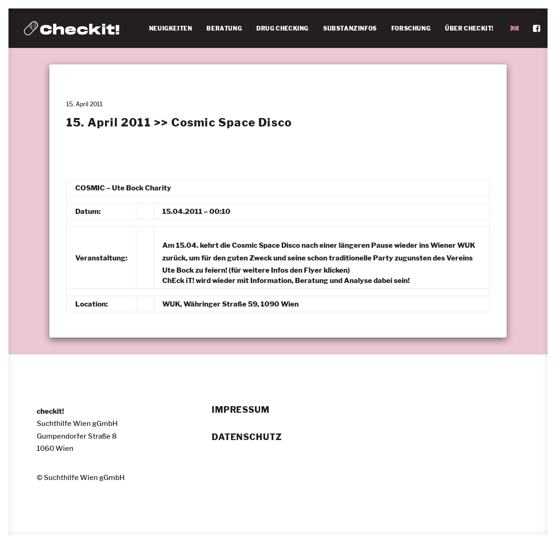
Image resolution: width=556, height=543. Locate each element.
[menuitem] (171, 28)
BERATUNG (224, 28)
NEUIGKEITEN (170, 28)
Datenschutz (247, 437)
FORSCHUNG (410, 28)
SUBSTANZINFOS (350, 28)
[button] (537, 28)
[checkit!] (71, 28)
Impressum (241, 410)
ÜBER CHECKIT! (469, 28)
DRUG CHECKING (282, 28)
